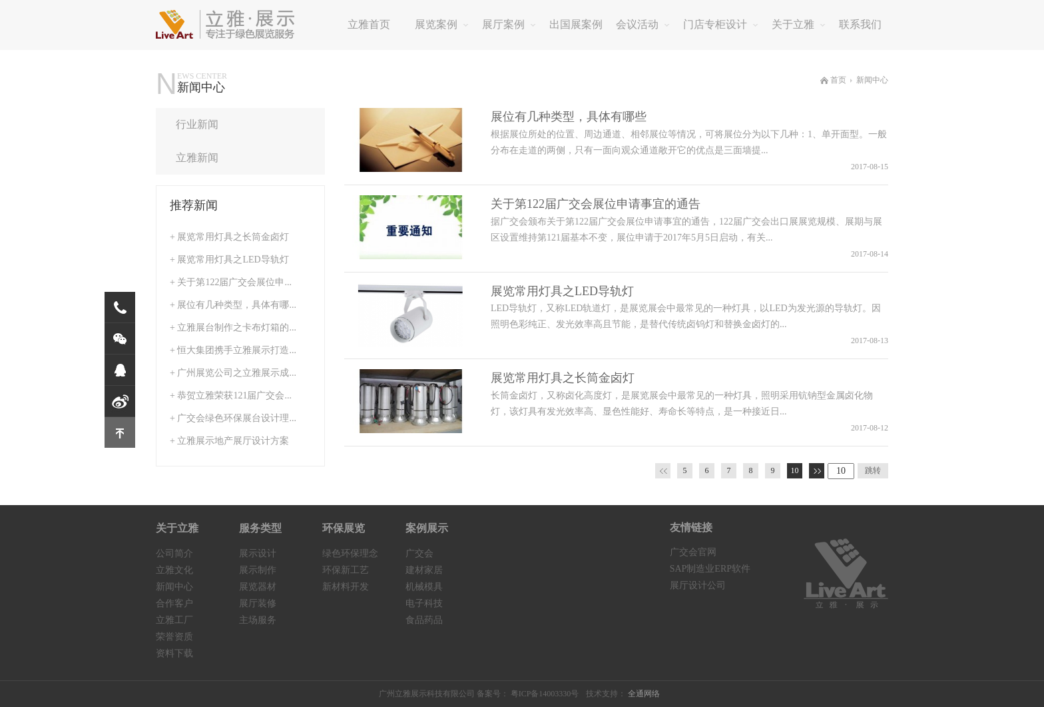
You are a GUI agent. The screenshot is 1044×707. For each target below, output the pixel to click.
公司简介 (174, 553)
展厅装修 (257, 603)
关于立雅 (799, 24)
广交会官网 (693, 552)
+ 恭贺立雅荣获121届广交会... (231, 395)
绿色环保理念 (350, 553)
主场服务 (257, 620)
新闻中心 (872, 80)
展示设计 (257, 553)
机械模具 (424, 587)
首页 (833, 80)
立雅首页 (369, 24)
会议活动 (643, 24)
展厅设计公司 (698, 585)
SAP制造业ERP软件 (710, 569)
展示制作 (257, 570)
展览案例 (442, 24)
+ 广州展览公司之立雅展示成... (233, 373)
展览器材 (257, 587)
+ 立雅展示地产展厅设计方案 (229, 441)
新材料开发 (345, 587)
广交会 (419, 553)
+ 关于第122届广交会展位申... (231, 282)
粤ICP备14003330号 (545, 693)
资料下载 (174, 653)
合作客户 (174, 603)
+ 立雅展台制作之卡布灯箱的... (233, 328)
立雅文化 (174, 570)
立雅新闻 (238, 157)
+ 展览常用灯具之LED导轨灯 (229, 260)
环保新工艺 (345, 570)
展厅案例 (509, 24)
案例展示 (426, 528)
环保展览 (343, 528)
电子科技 (424, 603)
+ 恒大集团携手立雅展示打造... (233, 350)
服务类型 (260, 528)
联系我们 (860, 24)
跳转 (873, 470)
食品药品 (424, 620)
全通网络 (644, 693)
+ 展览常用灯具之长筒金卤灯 (229, 237)
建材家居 (424, 570)
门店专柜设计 (720, 24)
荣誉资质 (174, 637)
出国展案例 (576, 24)
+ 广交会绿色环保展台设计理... (233, 418)
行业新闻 (238, 124)
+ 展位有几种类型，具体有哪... (233, 305)
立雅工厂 (174, 620)
